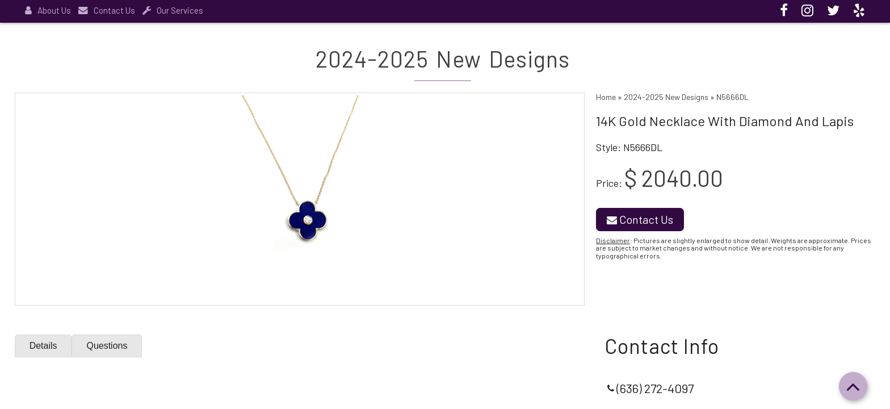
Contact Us (106, 10)
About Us (48, 10)
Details (43, 345)
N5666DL (732, 97)
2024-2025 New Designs (666, 97)
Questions (107, 345)
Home (606, 97)
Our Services (172, 10)
